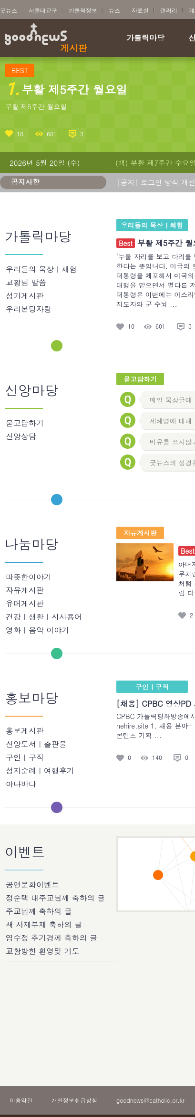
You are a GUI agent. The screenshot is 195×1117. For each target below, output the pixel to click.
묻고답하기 (25, 422)
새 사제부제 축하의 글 (44, 924)
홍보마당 (31, 698)
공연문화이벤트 (32, 884)
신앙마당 (31, 390)
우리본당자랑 (28, 308)
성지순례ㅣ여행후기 (40, 770)
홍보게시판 (25, 730)
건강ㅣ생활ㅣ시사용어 (44, 616)
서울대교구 (43, 10)
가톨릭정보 (83, 10)
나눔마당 (31, 544)
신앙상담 (21, 436)
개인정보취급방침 (74, 1100)
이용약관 (21, 1100)
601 (52, 134)
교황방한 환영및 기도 (43, 951)
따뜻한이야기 (28, 576)
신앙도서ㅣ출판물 (36, 743)
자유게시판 (25, 590)
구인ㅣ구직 (25, 757)
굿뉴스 (8, 10)
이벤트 (25, 852)
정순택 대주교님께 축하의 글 (55, 897)
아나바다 (21, 783)
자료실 (140, 10)
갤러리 (168, 10)
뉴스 (114, 10)
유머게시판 (25, 603)
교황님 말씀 (26, 282)
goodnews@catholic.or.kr (150, 1100)
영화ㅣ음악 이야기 (37, 630)
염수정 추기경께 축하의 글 (51, 937)
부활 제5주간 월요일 (36, 106)
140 (157, 757)
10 (20, 134)
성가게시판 (25, 295)
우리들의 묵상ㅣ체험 (41, 269)
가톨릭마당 (145, 38)
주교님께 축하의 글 (39, 911)
